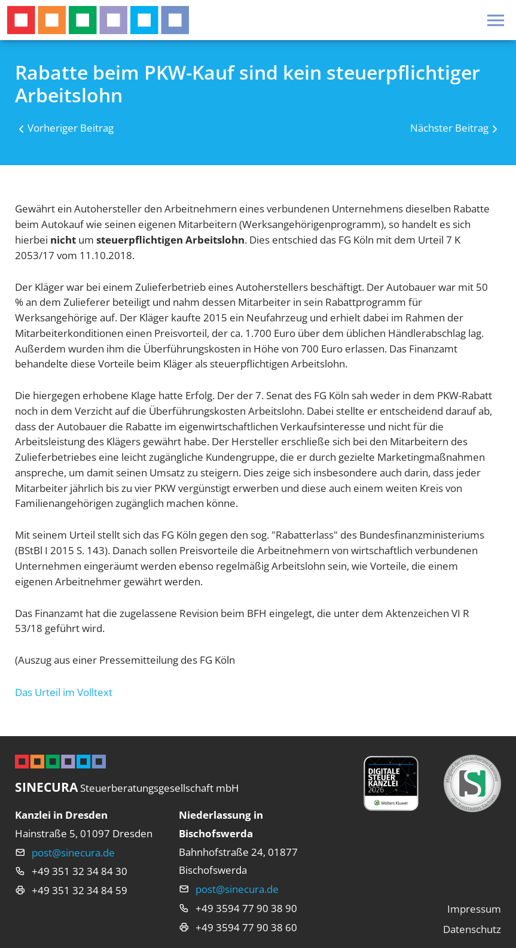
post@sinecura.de (73, 852)
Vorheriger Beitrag (71, 128)
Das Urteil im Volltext (63, 692)
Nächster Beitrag (449, 128)
